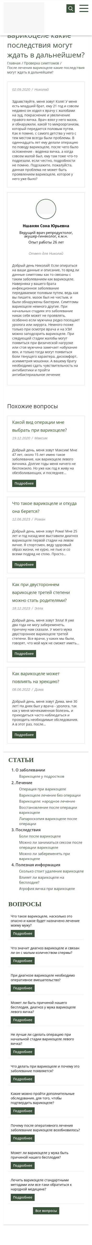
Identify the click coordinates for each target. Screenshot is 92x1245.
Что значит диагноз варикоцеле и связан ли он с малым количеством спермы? (45, 950)
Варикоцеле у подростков (41, 776)
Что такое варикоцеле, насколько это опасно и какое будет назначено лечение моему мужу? (45, 921)
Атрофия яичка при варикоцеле (47, 888)
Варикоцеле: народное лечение (47, 801)
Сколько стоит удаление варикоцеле (51, 871)
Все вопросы (46, 1210)
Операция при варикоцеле (42, 789)
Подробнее (24, 483)
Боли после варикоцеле (40, 836)
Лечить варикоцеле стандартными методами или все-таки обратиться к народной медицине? (41, 1184)
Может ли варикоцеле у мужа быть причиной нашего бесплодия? (39, 1155)
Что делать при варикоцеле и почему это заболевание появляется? (45, 1068)
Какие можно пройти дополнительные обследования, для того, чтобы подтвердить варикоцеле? (43, 1098)
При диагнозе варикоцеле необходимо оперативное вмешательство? (43, 977)
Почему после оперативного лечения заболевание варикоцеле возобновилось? (45, 1127)
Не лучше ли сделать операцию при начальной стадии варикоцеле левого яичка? (42, 1039)
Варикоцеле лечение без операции (50, 795)
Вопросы (24, 904)
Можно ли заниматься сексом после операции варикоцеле (50, 845)
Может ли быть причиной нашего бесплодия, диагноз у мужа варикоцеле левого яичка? (43, 1007)
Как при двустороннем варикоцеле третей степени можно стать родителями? (41, 592)
